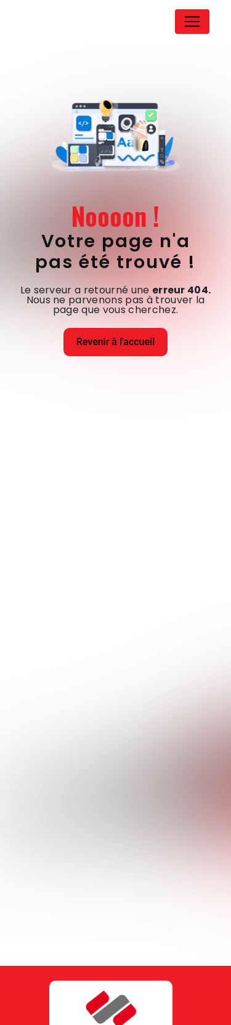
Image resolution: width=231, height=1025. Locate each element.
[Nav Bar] (192, 21)
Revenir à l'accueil (115, 342)
